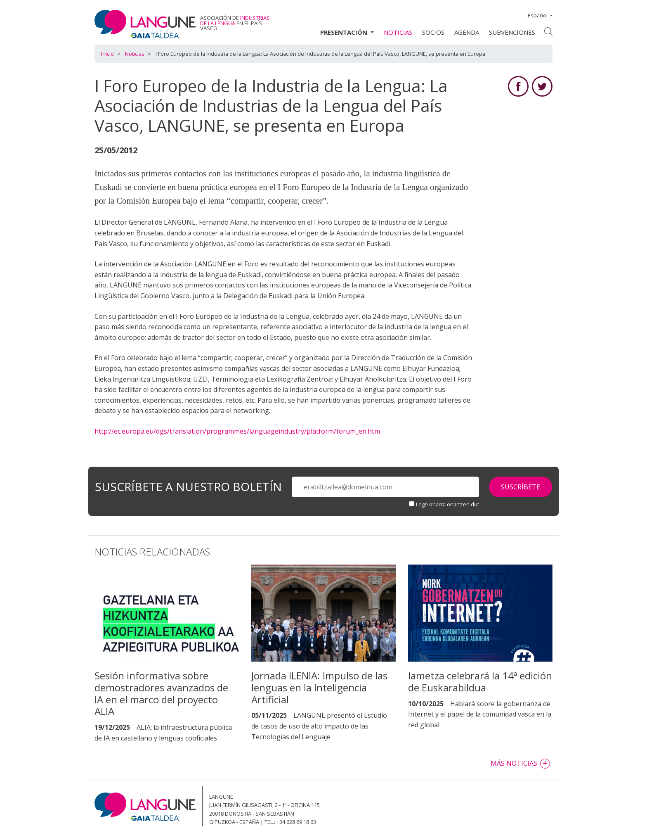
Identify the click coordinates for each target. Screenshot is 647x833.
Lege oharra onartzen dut (447, 504)
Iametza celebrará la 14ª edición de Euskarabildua (480, 681)
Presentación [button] (344, 32)
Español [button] (538, 15)
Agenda (466, 32)
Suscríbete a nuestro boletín (188, 487)
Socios (433, 32)
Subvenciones (512, 32)
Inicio (107, 53)
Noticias (398, 32)
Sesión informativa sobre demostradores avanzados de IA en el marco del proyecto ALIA (161, 693)
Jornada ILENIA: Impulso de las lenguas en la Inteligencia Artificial (319, 687)
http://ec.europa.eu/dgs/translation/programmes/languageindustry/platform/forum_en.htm (237, 431)
